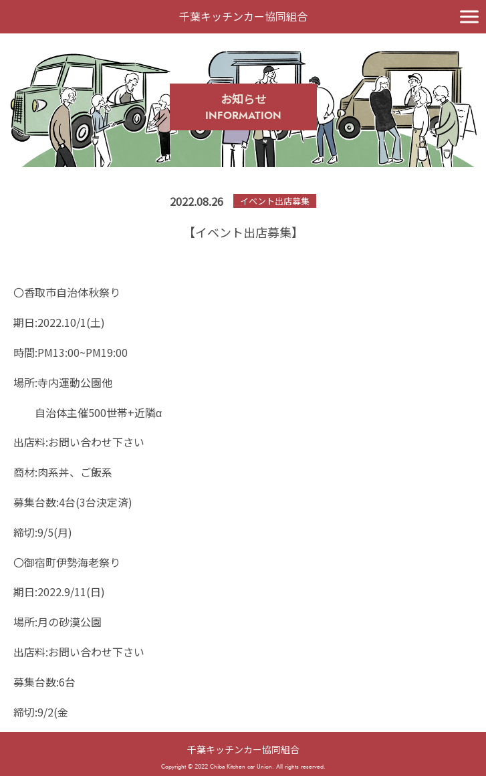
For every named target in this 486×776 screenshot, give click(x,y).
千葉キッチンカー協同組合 (243, 749)
